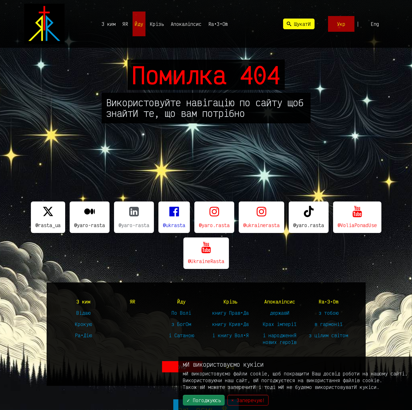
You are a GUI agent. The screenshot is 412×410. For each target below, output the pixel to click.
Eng (375, 24)
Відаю (83, 313)
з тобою (328, 313)
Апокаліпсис (186, 24)
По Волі (181, 313)
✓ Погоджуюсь (203, 400)
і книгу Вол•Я (230, 335)
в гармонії (329, 324)
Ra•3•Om (218, 24)
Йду (139, 24)
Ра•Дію (83, 335)
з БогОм (181, 324)
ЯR (125, 24)
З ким (109, 24)
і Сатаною (181, 335)
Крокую (83, 324)
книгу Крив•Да (230, 324)
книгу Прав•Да (230, 313)
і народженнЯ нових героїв (280, 338)
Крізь (157, 24)
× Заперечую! (248, 400)
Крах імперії (280, 324)
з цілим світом (328, 335)
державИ (280, 313)
